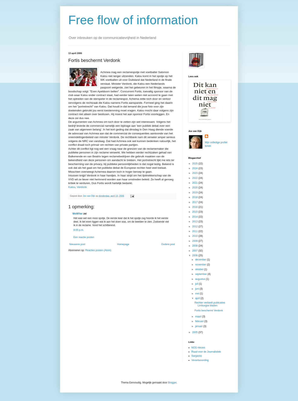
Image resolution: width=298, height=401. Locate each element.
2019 (195, 192)
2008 (195, 245)
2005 (195, 332)
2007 (195, 250)
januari (199, 326)
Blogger (172, 382)
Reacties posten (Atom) (98, 250)
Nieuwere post (77, 244)
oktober (199, 269)
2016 (195, 207)
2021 (195, 182)
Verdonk (82, 187)
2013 (195, 221)
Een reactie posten (83, 237)
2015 (195, 211)
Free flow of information (133, 20)
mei (197, 293)
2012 (195, 226)
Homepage (123, 244)
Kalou (71, 187)
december (201, 259)
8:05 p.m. (78, 230)
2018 (195, 197)
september (201, 274)
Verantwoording (200, 360)
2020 (195, 187)
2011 (195, 231)
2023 (195, 173)
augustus (200, 279)
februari (199, 321)
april (198, 298)
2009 (195, 241)
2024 (195, 168)
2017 (195, 202)
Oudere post (168, 244)
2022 (195, 178)
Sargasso (196, 355)
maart (198, 316)
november (201, 264)
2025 (195, 163)
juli (197, 283)
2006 (195, 255)
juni (197, 288)
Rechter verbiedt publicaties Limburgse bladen (210, 304)
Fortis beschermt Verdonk (209, 310)
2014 (195, 216)
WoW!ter (77, 213)
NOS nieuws (198, 347)
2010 (195, 236)
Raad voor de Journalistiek (206, 351)
